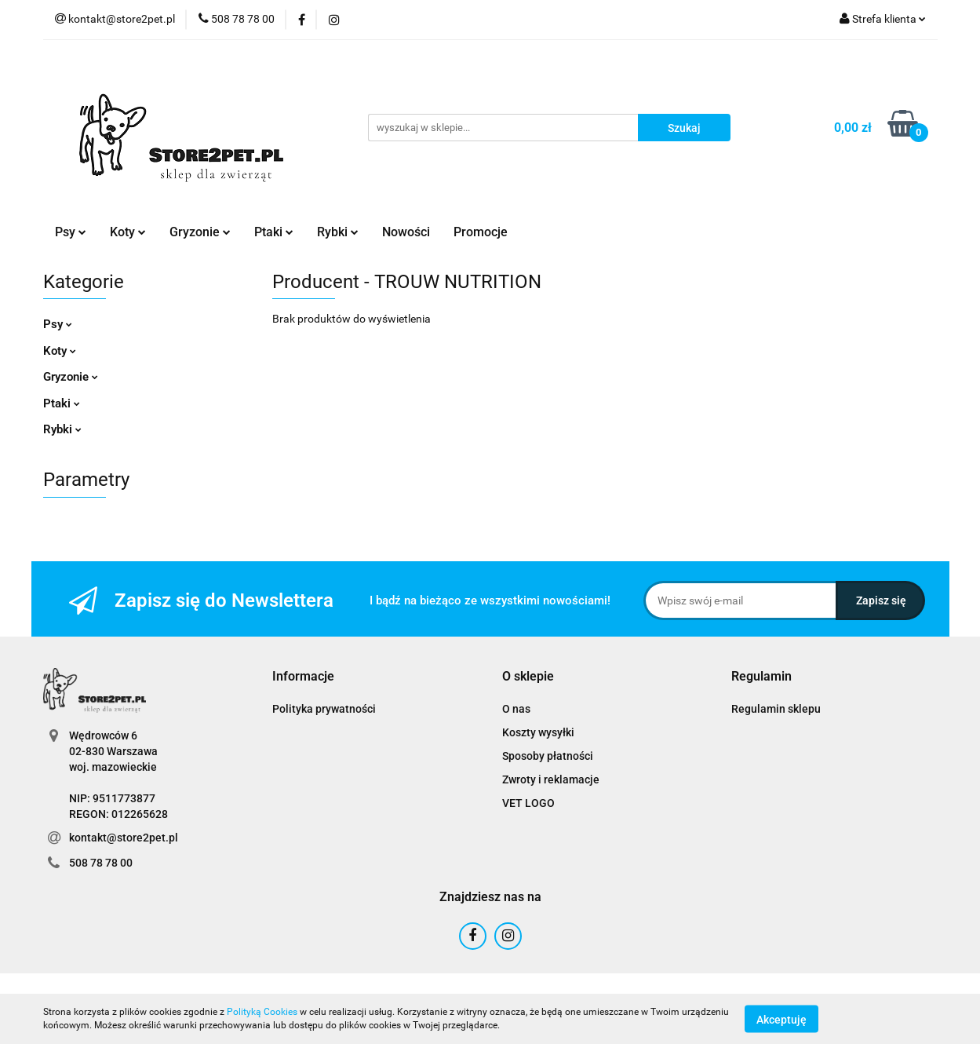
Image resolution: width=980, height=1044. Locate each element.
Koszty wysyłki (538, 732)
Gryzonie (200, 231)
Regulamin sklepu (776, 709)
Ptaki (273, 231)
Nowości (406, 231)
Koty (128, 231)
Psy (70, 231)
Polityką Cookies (262, 1011)
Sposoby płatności (547, 756)
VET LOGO (528, 803)
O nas (516, 709)
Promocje (481, 231)
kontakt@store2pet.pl (123, 837)
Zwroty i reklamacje (550, 779)
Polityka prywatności (324, 709)
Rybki (338, 231)
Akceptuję (781, 1019)
